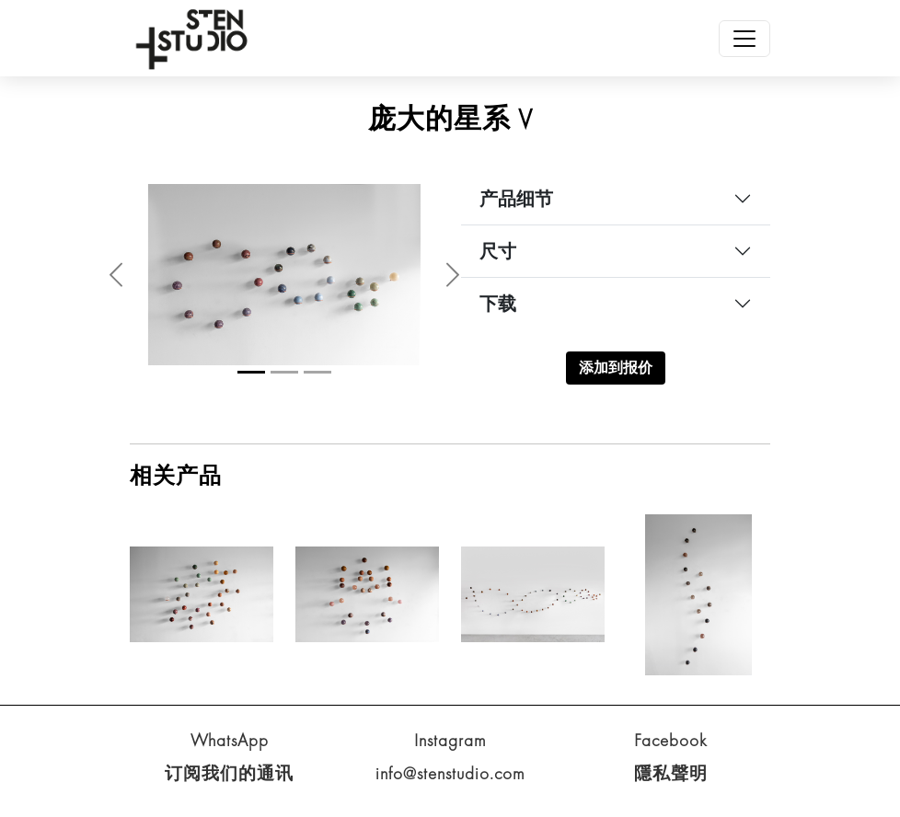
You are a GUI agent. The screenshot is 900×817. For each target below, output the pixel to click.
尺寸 (497, 251)
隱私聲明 (671, 773)
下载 (497, 304)
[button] (116, 274)
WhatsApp (229, 740)
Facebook (671, 740)
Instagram (450, 740)
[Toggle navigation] (744, 38)
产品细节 (516, 199)
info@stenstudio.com (450, 773)
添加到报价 (615, 367)
